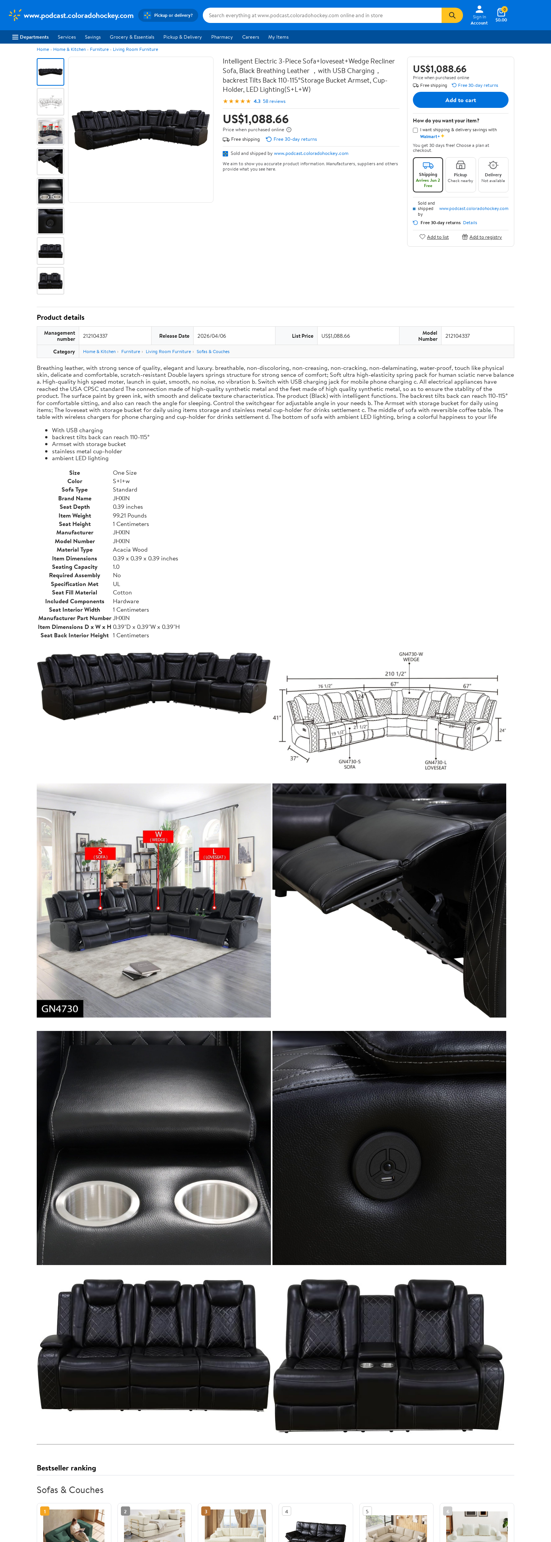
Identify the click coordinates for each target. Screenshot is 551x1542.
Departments (30, 36)
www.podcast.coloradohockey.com (311, 153)
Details (470, 222)
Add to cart (460, 100)
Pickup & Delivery (182, 36)
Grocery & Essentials (132, 36)
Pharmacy (222, 36)
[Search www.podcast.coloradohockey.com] (322, 15)
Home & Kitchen (69, 49)
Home (43, 49)
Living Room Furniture (135, 49)
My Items (278, 36)
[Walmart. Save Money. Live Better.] (71, 15)
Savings (93, 36)
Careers (250, 36)
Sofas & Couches (213, 351)
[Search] (452, 15)
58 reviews (274, 101)
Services (67, 36)
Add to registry (482, 236)
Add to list (434, 236)
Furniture (99, 49)
